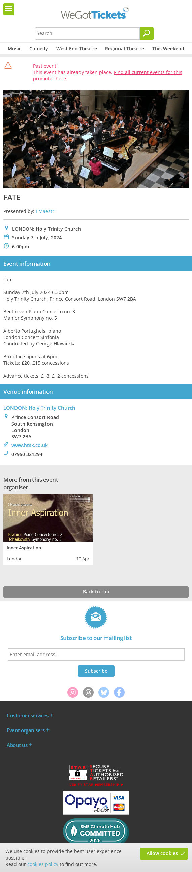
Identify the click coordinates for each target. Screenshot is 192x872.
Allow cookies (162, 853)
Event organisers (25, 730)
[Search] (147, 33)
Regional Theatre (124, 48)
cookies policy (42, 864)
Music (14, 48)
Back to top (96, 591)
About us (17, 745)
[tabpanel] (48, 529)
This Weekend (168, 48)
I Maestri (46, 211)
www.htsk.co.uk (29, 445)
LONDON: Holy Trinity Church (39, 407)
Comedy (38, 48)
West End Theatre (76, 48)
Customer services (28, 715)
